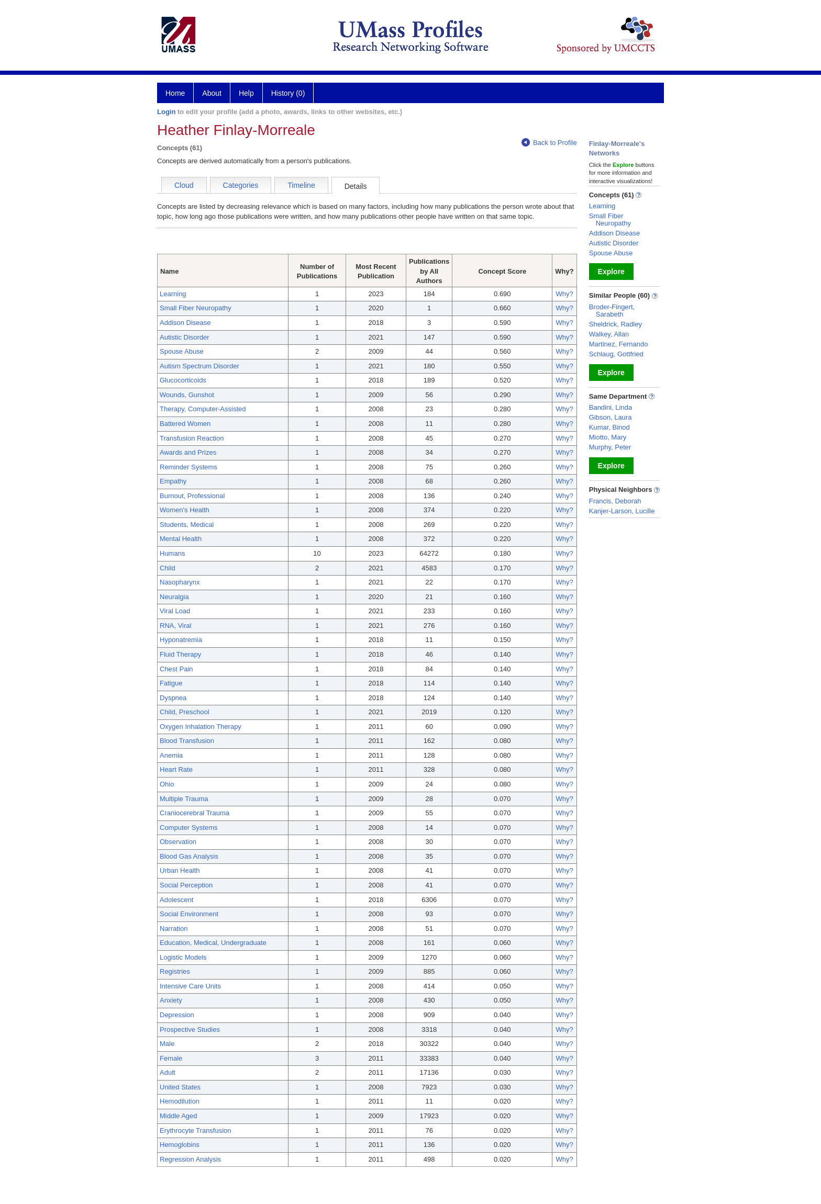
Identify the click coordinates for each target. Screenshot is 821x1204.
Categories (241, 185)
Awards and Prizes (188, 452)
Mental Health (181, 539)
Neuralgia (174, 597)
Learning (173, 294)
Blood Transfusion (187, 741)
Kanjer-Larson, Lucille (622, 511)
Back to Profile (549, 143)
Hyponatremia (181, 640)
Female (171, 1058)
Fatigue (171, 683)
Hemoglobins (179, 1145)
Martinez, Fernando (618, 344)
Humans (172, 553)
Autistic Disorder (184, 337)
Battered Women (185, 423)
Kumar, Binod (609, 427)
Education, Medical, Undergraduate (213, 943)
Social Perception (186, 885)
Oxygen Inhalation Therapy (200, 726)
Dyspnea (173, 698)
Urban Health (180, 870)
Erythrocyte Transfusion (195, 1130)
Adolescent (176, 900)
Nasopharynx (180, 582)
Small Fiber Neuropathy (195, 308)
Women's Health (184, 510)
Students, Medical (187, 524)
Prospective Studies (190, 1029)
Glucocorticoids (183, 380)
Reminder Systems (188, 467)
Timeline (301, 185)
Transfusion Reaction (192, 438)
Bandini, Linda (610, 407)
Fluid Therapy (180, 654)
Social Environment (189, 914)
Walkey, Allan (609, 334)
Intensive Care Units (190, 986)
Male (167, 1044)
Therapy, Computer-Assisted (203, 409)
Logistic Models (183, 957)
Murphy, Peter (610, 447)
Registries (175, 971)
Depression (177, 1015)
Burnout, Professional (192, 496)
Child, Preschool (184, 712)
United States (180, 1087)
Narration (173, 928)
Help (246, 93)
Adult (167, 1072)
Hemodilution (179, 1101)
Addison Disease (185, 323)
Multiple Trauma (184, 799)
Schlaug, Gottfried (616, 354)
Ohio (167, 784)
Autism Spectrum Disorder (199, 366)
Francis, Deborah (615, 501)
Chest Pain (176, 669)
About (211, 93)
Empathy (173, 481)
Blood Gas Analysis (189, 856)
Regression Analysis (190, 1159)
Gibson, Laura (610, 417)
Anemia (171, 755)
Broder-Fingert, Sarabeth (612, 310)
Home (175, 93)
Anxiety (171, 1000)
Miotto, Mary (608, 437)
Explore (611, 271)
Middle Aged (178, 1116)
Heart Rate (176, 769)
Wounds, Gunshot (187, 395)
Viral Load (175, 611)
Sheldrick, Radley (615, 324)
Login (166, 112)
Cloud (184, 185)
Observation (178, 842)
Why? (564, 294)
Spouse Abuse (182, 351)
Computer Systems (189, 827)
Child (167, 568)
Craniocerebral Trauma (194, 813)
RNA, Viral (175, 625)
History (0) (288, 93)
